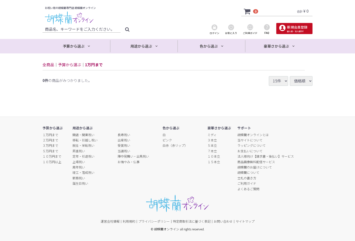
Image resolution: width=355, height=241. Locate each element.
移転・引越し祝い (85, 140)
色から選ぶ (209, 46)
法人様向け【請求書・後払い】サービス (265, 156)
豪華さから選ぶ (276, 46)
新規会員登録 (296, 29)
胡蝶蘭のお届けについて (254, 167)
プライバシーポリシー (154, 221)
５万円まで (50, 151)
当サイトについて (250, 140)
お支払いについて (250, 151)
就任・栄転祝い (83, 145)
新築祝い (78, 178)
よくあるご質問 (248, 189)
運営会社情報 (110, 221)
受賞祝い (124, 145)
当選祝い (124, 151)
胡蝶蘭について (248, 172)
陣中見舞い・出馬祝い (133, 156)
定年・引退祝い (83, 156)
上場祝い (78, 162)
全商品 (48, 64)
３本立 (212, 140)
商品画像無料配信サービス (256, 162)
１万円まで (50, 134)
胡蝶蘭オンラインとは (253, 134)
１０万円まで (52, 156)
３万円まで (50, 145)
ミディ (212, 134)
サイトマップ (245, 221)
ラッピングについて (251, 145)
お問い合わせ (223, 221)
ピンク (167, 140)
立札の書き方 (246, 178)
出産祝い (124, 140)
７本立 (212, 151)
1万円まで (94, 64)
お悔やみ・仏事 (129, 162)
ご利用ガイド (246, 183)
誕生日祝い (80, 183)
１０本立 (213, 156)
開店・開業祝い (83, 134)
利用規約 (129, 221)
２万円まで (50, 140)
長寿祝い (124, 134)
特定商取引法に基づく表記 (192, 221)
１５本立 (213, 162)
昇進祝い (78, 151)
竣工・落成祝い (83, 172)
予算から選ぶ (74, 46)
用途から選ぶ (141, 46)
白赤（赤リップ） (175, 145)
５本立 (212, 145)
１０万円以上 (52, 162)
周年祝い (78, 167)
